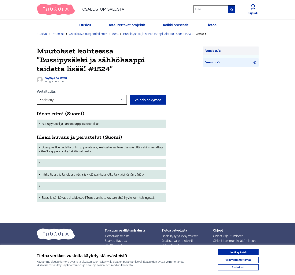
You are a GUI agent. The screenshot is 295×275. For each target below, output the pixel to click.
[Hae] (214, 9)
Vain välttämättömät (238, 259)
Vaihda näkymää (148, 100)
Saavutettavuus (116, 241)
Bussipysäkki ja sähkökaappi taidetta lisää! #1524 (157, 34)
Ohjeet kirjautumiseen (228, 236)
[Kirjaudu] (253, 9)
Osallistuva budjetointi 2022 (88, 34)
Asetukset (238, 267)
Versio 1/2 (230, 62)
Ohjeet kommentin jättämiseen (234, 241)
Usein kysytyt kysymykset (180, 236)
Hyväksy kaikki (238, 252)
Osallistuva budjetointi (177, 241)
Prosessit (58, 34)
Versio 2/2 (213, 51)
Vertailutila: (46, 91)
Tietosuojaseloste (117, 236)
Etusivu (42, 34)
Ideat (115, 34)
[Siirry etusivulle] (80, 9)
